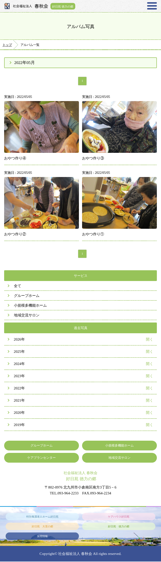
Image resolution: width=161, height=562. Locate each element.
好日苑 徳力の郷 (63, 6)
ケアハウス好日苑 (118, 517)
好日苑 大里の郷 (42, 526)
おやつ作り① (93, 234)
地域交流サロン (26, 316)
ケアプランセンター (41, 458)
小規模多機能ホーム (30, 306)
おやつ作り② (15, 234)
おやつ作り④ (15, 158)
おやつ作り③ (93, 158)
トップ (7, 45)
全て (17, 286)
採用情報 (42, 536)
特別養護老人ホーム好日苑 (42, 517)
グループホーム (26, 296)
